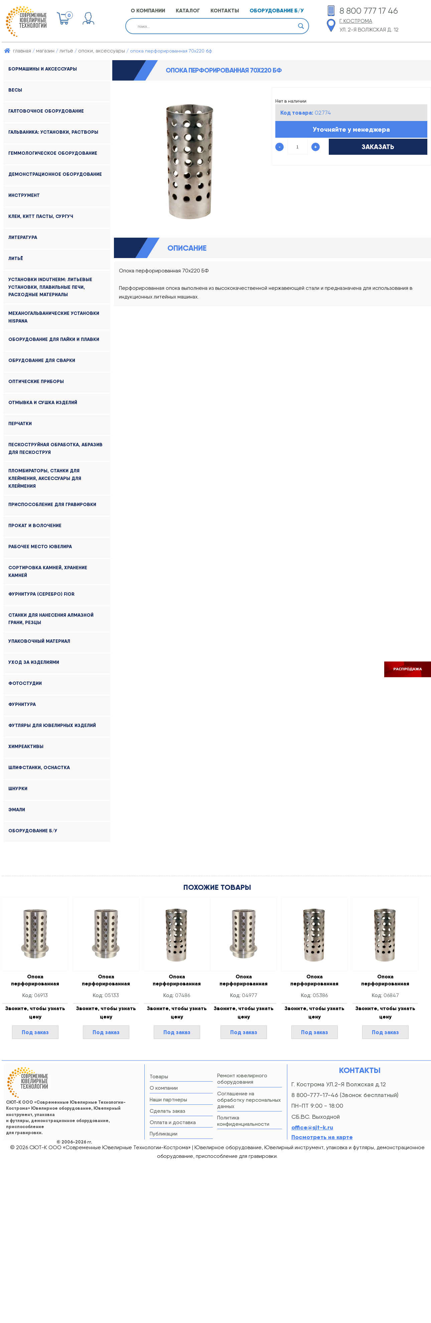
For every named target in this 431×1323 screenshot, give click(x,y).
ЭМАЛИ (16, 810)
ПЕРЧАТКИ (20, 423)
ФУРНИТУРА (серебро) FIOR (41, 594)
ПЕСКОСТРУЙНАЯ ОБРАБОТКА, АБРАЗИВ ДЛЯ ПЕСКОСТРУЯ (55, 448)
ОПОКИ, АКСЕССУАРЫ (101, 50)
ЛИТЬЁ (66, 50)
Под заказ (35, 1032)
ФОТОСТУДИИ (25, 683)
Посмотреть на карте (322, 1137)
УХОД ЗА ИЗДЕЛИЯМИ (33, 662)
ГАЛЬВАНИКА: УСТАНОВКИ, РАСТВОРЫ (53, 132)
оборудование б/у (277, 10)
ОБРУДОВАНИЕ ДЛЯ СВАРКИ (41, 360)
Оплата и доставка (173, 1122)
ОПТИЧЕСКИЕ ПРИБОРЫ (36, 381)
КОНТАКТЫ (224, 10)
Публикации (163, 1133)
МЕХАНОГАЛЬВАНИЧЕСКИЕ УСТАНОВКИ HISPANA (53, 317)
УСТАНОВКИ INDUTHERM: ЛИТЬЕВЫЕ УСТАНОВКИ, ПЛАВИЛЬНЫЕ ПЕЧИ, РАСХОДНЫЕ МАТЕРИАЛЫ (50, 286)
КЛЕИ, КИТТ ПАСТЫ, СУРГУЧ (40, 216)
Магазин (45, 50)
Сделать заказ (167, 1111)
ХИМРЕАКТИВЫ (25, 746)
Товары (159, 1076)
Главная (22, 50)
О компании (164, 1088)
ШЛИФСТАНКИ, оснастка (39, 767)
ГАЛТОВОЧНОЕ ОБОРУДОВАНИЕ (46, 111)
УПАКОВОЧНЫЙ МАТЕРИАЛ (39, 641)
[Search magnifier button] (301, 26)
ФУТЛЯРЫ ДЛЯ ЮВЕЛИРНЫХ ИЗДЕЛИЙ (52, 725)
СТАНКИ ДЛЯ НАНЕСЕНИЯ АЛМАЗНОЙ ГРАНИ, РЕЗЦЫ (51, 619)
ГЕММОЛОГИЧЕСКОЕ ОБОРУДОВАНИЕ (52, 153)
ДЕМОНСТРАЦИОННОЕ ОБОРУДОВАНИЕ (55, 174)
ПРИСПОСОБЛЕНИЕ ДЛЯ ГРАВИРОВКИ (52, 504)
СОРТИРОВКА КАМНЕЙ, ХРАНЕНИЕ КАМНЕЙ (47, 571)
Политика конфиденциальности (243, 1120)
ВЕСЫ (15, 90)
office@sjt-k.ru (312, 1127)
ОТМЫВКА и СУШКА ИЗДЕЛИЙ (42, 402)
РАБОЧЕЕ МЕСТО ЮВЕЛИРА (40, 547)
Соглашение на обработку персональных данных (249, 1099)
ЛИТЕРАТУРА (22, 237)
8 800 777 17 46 (368, 10)
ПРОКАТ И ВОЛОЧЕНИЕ (34, 525)
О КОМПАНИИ (148, 10)
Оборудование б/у (32, 831)
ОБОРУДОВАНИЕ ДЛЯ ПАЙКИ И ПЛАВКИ (53, 339)
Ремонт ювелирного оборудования (242, 1078)
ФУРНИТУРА (22, 704)
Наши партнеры (168, 1099)
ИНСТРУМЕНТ (24, 195)
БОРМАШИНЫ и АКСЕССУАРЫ (42, 69)
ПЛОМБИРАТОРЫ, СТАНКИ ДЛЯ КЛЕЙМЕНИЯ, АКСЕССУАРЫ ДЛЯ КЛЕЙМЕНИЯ (44, 478)
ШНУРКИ (17, 789)
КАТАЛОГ (188, 10)
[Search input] (214, 26)
